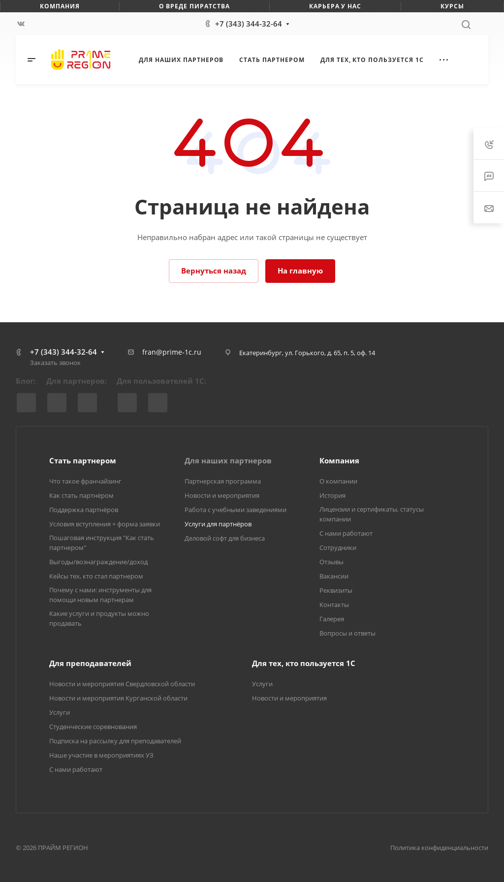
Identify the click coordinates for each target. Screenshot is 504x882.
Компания (339, 460)
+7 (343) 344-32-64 (248, 24)
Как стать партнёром (81, 495)
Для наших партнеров (228, 460)
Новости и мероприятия (222, 495)
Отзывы (331, 561)
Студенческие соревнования (93, 726)
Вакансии (333, 576)
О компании (338, 481)
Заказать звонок (55, 362)
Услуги (59, 712)
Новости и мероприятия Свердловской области (122, 683)
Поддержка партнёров (83, 509)
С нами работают (346, 533)
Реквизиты (335, 590)
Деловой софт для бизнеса (225, 538)
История (332, 495)
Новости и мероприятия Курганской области (118, 698)
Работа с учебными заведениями (235, 509)
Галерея (331, 618)
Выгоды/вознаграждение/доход (98, 561)
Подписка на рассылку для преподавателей (115, 740)
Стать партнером (82, 460)
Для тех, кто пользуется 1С (303, 663)
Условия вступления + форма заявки (104, 523)
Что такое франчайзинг (85, 481)
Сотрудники (337, 547)
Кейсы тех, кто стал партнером (96, 576)
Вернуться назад (213, 270)
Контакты (334, 604)
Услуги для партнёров (218, 523)
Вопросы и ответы (347, 633)
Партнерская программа (223, 481)
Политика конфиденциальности (439, 847)
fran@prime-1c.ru (171, 352)
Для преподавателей (90, 663)
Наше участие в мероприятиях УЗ (101, 755)
